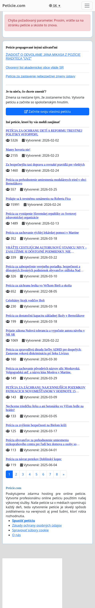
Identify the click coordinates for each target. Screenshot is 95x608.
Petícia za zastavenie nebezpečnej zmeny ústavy (40, 76)
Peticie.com (13, 5)
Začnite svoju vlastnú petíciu (47, 111)
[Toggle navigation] (87, 6)
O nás (16, 535)
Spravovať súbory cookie (30, 530)
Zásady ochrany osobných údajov (37, 525)
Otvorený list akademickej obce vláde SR (35, 67)
